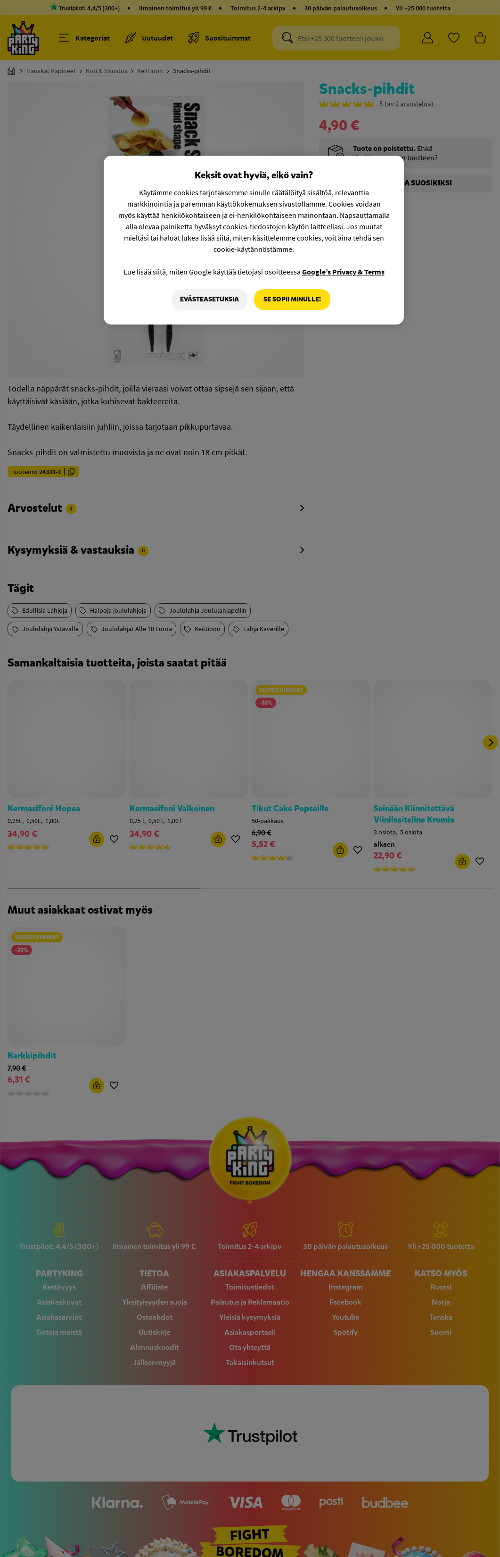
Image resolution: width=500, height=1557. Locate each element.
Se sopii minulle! (292, 299)
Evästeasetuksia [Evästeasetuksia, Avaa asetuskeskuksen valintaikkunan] (209, 299)
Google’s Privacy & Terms (343, 271)
